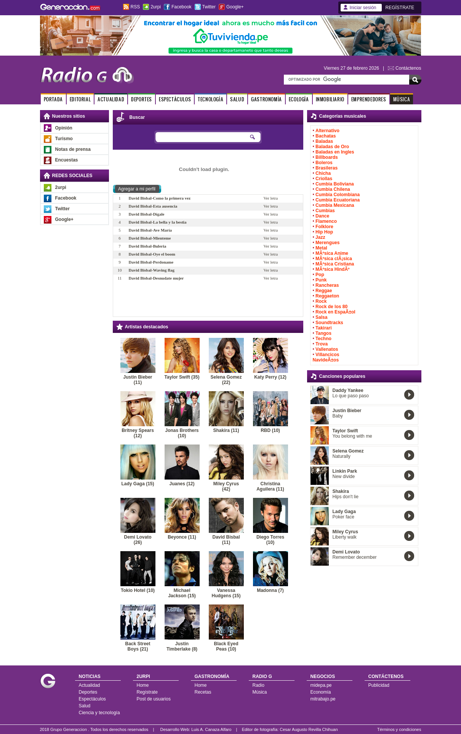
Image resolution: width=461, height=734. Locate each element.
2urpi (155, 7)
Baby (338, 416)
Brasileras (326, 168)
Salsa (321, 317)
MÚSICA (401, 99)
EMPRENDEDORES (368, 99)
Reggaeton (327, 296)
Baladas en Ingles (334, 152)
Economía (321, 692)
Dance (322, 216)
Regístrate (147, 692)
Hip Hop (324, 232)
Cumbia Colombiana (337, 194)
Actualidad (89, 685)
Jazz (320, 237)
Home (143, 685)
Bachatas (325, 136)
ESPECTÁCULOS (175, 99)
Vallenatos (326, 349)
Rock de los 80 (331, 306)
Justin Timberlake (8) (181, 646)
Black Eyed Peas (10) (226, 646)
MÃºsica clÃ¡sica (333, 258)
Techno (323, 338)
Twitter (209, 7)
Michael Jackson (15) (182, 593)
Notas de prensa (73, 149)
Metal (321, 248)
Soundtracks (329, 322)
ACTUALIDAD (111, 99)
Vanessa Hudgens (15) (225, 593)
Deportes (88, 692)
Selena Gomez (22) (226, 379)
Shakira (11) (226, 430)
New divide (344, 476)
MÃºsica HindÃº (332, 269)
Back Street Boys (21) (137, 646)
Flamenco (326, 221)
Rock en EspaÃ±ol (335, 312)
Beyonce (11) (182, 537)
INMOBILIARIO (330, 99)
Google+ (235, 7)
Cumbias (325, 210)
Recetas (203, 692)
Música (260, 692)
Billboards (326, 157)
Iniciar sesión (363, 7)
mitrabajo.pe (323, 699)
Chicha (323, 173)
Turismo (64, 138)
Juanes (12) (181, 483)
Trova (321, 344)
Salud (85, 705)
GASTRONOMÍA (266, 99)
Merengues (327, 242)
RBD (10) (270, 430)
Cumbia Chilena (332, 189)
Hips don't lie (346, 496)
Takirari (323, 328)
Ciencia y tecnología (99, 712)
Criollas (323, 178)
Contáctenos (408, 68)
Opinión (63, 128)
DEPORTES (141, 99)
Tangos (323, 333)
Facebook (181, 7)
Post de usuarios (154, 699)
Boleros (324, 162)
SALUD (237, 99)
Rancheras (327, 285)
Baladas (324, 141)
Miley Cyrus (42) (226, 486)
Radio (258, 685)
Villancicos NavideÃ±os (326, 357)
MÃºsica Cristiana (334, 264)
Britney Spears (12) (138, 433)
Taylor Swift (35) (182, 377)
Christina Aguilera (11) (270, 486)
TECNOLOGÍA (210, 99)
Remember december (355, 557)
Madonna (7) (270, 590)
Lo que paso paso (351, 395)
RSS (135, 7)
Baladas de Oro (332, 146)
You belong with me (352, 436)
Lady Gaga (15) (137, 483)
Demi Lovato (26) (137, 539)
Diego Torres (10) (270, 539)
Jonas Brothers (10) (181, 433)
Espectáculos (92, 699)
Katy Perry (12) (270, 377)
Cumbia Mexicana (334, 205)
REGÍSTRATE (400, 7)
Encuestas (66, 160)
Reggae (323, 290)
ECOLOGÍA (299, 99)
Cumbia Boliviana (334, 184)
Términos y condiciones (399, 729)
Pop (319, 274)
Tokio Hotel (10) (138, 590)
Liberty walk (345, 537)
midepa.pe (321, 685)
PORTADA (53, 99)
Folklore (324, 226)
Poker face (343, 517)
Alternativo (327, 130)
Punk (321, 280)
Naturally (342, 456)
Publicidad (378, 685)
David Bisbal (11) (226, 539)
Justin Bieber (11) (137, 379)
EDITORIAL (80, 99)
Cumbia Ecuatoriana (337, 200)
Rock (321, 301)
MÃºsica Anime (331, 253)
